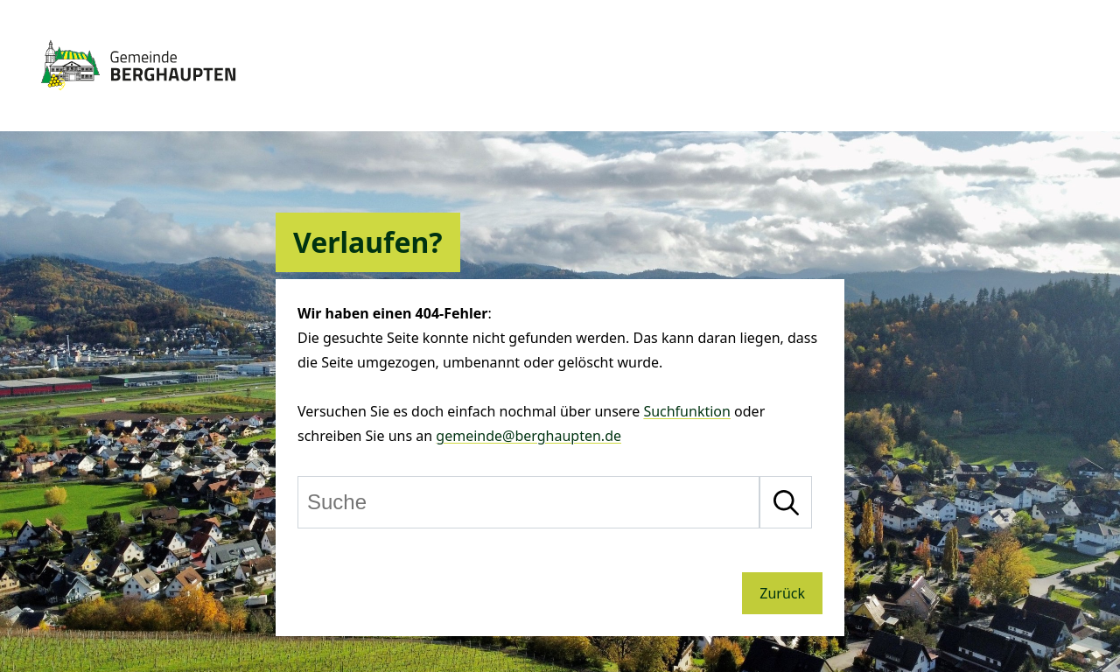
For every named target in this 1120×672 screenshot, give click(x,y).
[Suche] (529, 502)
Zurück (782, 593)
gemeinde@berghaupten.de (528, 435)
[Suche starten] (786, 502)
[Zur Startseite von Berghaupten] (138, 98)
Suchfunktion (687, 411)
